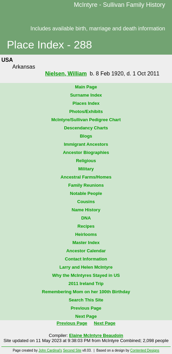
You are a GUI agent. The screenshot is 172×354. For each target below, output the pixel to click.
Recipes (86, 226)
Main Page (86, 86)
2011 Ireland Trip (86, 283)
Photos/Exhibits (86, 111)
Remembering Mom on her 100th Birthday (86, 291)
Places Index (86, 103)
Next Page (86, 316)
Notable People (86, 193)
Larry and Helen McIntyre (86, 267)
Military (86, 168)
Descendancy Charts (86, 127)
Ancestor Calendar (86, 250)
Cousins (86, 201)
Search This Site (86, 299)
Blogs (86, 136)
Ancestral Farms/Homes (86, 177)
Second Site (72, 350)
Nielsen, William (66, 73)
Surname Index (86, 95)
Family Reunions (86, 185)
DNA (86, 218)
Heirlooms (86, 234)
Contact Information (86, 258)
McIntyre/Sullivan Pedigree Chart (86, 119)
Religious (86, 160)
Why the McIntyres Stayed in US (86, 275)
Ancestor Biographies (86, 152)
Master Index (86, 242)
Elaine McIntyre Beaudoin (96, 335)
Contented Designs (144, 350)
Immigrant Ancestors (86, 144)
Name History (86, 209)
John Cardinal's (50, 350)
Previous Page (86, 308)
